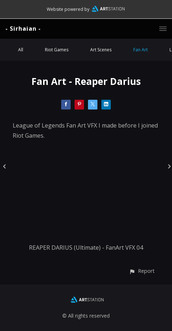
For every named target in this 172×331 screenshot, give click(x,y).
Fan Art (140, 50)
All (20, 50)
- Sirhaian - (23, 29)
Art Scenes (101, 50)
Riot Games (56, 50)
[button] (142, 270)
